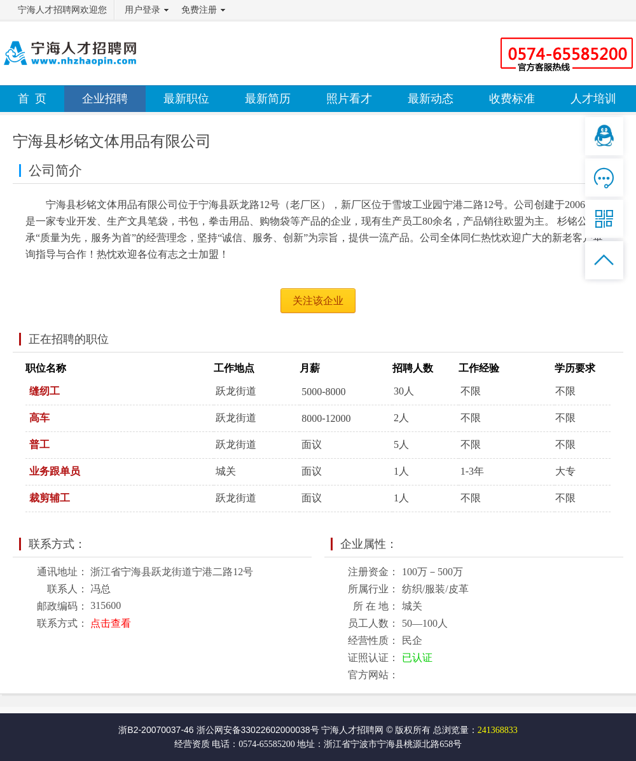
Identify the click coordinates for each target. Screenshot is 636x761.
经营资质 (192, 744)
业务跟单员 (54, 471)
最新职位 (186, 98)
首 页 (32, 98)
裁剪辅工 (49, 497)
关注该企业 (318, 300)
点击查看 (110, 623)
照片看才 (349, 98)
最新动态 (430, 98)
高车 (39, 417)
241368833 (498, 730)
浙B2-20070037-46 (155, 730)
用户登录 (142, 10)
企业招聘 (105, 98)
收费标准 (512, 98)
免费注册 (199, 10)
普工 (39, 444)
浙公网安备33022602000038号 (258, 730)
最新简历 (268, 98)
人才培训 (593, 98)
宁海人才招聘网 (352, 730)
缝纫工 (44, 391)
